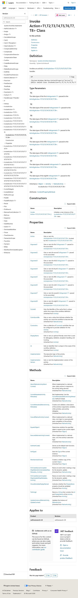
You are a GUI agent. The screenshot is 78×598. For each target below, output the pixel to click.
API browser (43, 15)
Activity (48, 184)
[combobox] (15, 17)
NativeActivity (58, 184)
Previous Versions (18, 590)
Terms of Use (6, 593)
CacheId (33, 309)
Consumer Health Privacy (58, 590)
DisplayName (34, 336)
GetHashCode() (35, 446)
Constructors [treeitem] (10, 140)
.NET (36, 15)
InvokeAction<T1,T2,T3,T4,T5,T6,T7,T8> (60, 240)
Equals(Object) (34, 427)
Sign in (73, 3)
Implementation (35, 354)
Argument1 (33, 244)
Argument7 (34, 293)
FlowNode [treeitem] (7, 86)
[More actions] (74, 15)
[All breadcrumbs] (31, 15)
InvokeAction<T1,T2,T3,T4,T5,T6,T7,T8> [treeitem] (16, 136)
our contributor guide (39, 548)
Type (59, 452)
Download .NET (69, 8)
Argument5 (34, 277)
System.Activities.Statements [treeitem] (13, 26)
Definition (34, 40)
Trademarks (16, 593)
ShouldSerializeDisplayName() (39, 484)
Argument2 (34, 252)
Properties (34, 45)
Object (40, 184)
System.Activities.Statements (47, 61)
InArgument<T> (52, 96)
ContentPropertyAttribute (46, 192)
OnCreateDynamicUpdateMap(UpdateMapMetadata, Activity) (38, 478)
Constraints (34, 325)
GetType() (33, 452)
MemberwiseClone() (36, 460)
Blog (27, 590)
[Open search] (68, 3)
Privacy (44, 590)
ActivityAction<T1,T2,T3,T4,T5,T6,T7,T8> (58, 68)
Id (31, 346)
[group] (53, 81)
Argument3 (34, 261)
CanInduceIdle (34, 317)
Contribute (36, 590)
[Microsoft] (3, 2)
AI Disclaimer (6, 590)
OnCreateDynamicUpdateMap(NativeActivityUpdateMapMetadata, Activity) (40, 470)
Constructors (35, 42)
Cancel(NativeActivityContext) (39, 417)
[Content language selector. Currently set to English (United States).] (11, 585)
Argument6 (34, 285)
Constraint (59, 325)
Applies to (34, 50)
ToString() (33, 492)
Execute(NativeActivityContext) (40, 435)
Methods (34, 48)
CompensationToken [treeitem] (10, 57)
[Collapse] (25, 13)
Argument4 (34, 269)
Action (32, 236)
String (60, 492)
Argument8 (34, 301)
